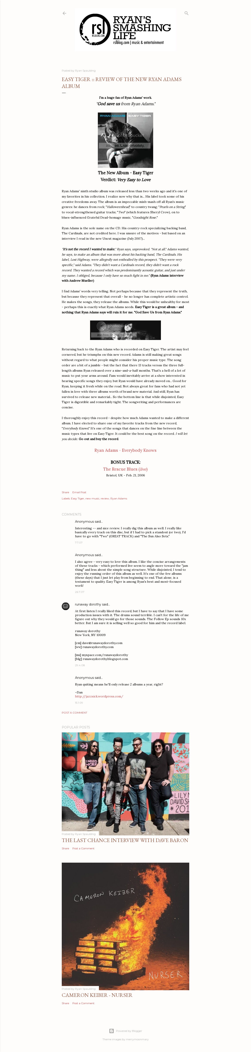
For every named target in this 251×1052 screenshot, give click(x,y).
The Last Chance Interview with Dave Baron (125, 840)
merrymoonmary (137, 1039)
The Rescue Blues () (125, 469)
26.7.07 (79, 592)
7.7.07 (79, 542)
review (105, 498)
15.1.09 (79, 702)
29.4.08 (80, 665)
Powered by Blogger (125, 1031)
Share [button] (65, 492)
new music (92, 498)
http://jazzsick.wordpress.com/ (99, 696)
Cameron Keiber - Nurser (97, 995)
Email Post (79, 492)
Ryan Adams (118, 498)
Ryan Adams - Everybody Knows (125, 450)
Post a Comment (74, 712)
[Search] (186, 12)
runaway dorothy (88, 604)
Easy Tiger (77, 498)
